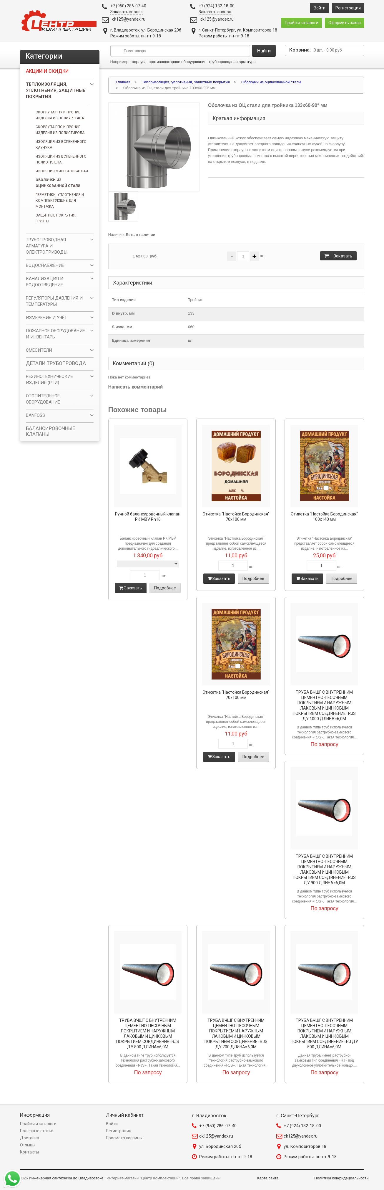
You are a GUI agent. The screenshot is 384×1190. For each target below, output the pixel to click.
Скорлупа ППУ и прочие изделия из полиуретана (60, 115)
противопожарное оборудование (178, 62)
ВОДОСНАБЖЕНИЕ (45, 265)
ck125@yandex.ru (128, 19)
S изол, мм (122, 327)
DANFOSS (35, 415)
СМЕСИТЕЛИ (39, 350)
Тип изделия (124, 300)
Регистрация (348, 8)
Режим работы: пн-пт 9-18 (225, 1156)
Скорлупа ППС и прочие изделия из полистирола (60, 130)
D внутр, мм (123, 313)
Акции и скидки (47, 71)
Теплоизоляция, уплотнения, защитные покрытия (55, 90)
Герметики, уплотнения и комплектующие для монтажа (60, 201)
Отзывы (27, 1145)
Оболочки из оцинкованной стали (58, 183)
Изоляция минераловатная (62, 171)
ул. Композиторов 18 (305, 1146)
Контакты (29, 1152)
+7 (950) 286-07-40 (218, 1125)
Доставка (29, 1138)
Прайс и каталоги (301, 22)
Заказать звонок (126, 11)
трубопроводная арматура (232, 62)
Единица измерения (131, 340)
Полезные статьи (37, 1130)
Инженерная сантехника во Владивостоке (66, 1178)
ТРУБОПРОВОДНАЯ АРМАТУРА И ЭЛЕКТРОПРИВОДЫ (46, 246)
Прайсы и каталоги (38, 1123)
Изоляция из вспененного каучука (61, 145)
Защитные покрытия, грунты (56, 218)
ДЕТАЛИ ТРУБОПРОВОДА (56, 363)
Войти (319, 8)
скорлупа (138, 62)
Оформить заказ (344, 22)
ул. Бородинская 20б (220, 1146)
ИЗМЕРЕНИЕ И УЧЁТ (46, 317)
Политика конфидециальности (341, 1178)
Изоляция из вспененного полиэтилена (61, 159)
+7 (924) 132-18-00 (302, 1125)
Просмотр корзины (124, 1138)
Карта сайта (267, 1178)
